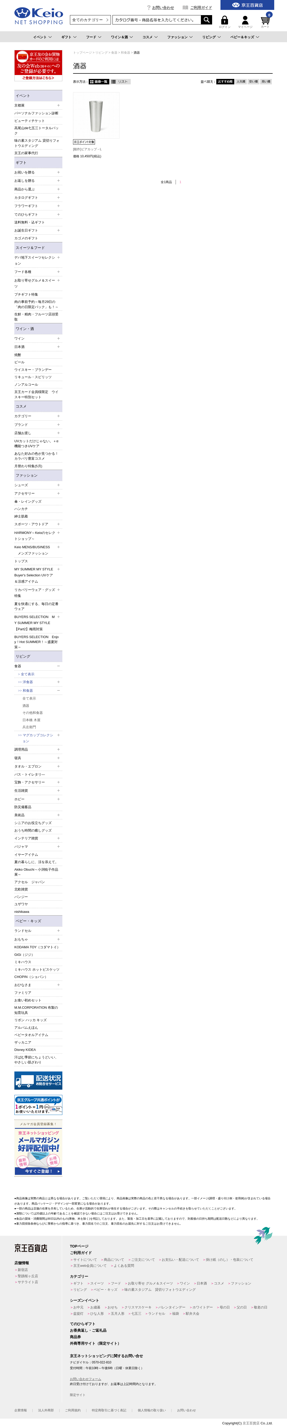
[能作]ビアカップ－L (87, 149)
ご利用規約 (73, 1410)
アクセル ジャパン (29, 882)
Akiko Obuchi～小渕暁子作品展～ (36, 872)
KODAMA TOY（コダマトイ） (37, 947)
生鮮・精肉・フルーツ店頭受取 (36, 316)
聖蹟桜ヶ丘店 (28, 1276)
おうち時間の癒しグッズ (33, 830)
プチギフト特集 (26, 294)
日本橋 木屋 (31, 720)
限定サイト (78, 1395)
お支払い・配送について (180, 1260)
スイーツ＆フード (30, 248)
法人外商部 (46, 1410)
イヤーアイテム (26, 855)
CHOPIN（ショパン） (31, 977)
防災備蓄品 (22, 807)
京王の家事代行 (26, 153)
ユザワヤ (21, 904)
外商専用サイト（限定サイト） (95, 1343)
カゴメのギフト (26, 238)
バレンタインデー (172, 1307)
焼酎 (17, 355)
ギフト (66, 37)
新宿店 (23, 1270)
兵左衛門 (29, 727)
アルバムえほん (26, 1028)
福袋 (175, 1313)
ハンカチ (21, 509)
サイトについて (85, 1260)
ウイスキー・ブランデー (33, 370)
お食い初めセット (27, 1000)
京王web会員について (90, 1266)
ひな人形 (97, 1313)
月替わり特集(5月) (28, 466)
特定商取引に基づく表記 (109, 1410)
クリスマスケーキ (138, 1307)
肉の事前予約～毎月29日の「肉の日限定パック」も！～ (36, 304)
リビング (209, 37)
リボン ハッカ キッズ (30, 1020)
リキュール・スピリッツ (33, 377)
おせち (112, 1307)
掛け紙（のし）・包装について (229, 1260)
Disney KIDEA (25, 1050)
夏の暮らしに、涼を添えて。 (36, 862)
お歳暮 (95, 1307)
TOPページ (79, 1246)
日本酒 (202, 1283)
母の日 (225, 1307)
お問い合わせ (163, 7)
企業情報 (20, 1410)
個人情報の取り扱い (152, 1410)
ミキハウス (22, 962)
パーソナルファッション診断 (36, 113)
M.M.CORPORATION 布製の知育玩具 (36, 1010)
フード (91, 37)
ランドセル (156, 1313)
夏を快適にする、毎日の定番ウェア (36, 606)
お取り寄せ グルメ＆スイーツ (150, 1283)
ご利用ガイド (201, 7)
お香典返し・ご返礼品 (88, 1330)
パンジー (21, 897)
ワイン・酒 (25, 329)
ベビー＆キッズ (242, 37)
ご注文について (143, 1260)
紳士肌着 (21, 516)
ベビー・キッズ (28, 921)
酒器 (25, 706)
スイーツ (97, 1283)
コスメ (147, 37)
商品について (114, 1260)
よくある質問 (124, 1266)
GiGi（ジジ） (24, 955)
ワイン (185, 1283)
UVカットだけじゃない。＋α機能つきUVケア (36, 443)
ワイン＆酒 (119, 37)
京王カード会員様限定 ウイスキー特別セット (36, 394)
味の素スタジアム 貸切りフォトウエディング (36, 143)
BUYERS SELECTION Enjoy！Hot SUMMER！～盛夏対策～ (36, 642)
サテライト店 (28, 1282)
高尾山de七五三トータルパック (36, 130)
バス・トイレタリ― (29, 774)
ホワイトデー (203, 1307)
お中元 (78, 1307)
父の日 (242, 1307)
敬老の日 (260, 1307)
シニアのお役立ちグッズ (33, 823)
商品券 (75, 1337)
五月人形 (117, 1313)
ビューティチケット (29, 121)
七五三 (136, 1313)
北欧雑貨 (21, 889)
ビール (19, 362)
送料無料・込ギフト (29, 222)
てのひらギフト (82, 1324)
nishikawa (21, 912)
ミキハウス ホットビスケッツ (36, 969)
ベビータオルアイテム (31, 1035)
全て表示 (27, 674)
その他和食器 (32, 713)
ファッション (177, 37)
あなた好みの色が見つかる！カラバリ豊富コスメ (36, 456)
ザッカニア (22, 1042)
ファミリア (22, 993)
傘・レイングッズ (27, 501)
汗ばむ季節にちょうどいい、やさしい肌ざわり (36, 1059)
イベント (40, 37)
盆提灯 (78, 1313)
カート (266, 22)
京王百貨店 (251, 1423)
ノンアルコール (26, 384)
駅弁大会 (192, 1313)
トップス (21, 561)
